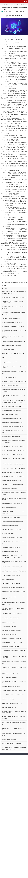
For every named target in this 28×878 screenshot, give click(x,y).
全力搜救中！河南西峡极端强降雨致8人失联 (11, 418)
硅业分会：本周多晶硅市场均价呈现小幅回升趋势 (13, 464)
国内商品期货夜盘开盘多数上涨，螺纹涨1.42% (12, 322)
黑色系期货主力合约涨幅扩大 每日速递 (10, 646)
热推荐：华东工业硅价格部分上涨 (9, 677)
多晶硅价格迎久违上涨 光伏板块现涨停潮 (11, 318)
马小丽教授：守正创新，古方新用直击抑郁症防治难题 (14, 450)
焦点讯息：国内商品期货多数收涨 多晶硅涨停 (12, 537)
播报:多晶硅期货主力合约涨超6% (9, 634)
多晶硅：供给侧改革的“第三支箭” (9, 507)
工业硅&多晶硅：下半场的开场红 (9, 357)
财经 (13, 4)
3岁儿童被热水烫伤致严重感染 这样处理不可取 (12, 454)
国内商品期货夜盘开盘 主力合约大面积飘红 (11, 345)
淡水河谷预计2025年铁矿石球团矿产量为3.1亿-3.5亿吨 (14, 381)
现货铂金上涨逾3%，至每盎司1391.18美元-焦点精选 (13, 326)
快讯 (24, 4)
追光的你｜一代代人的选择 (8, 533)
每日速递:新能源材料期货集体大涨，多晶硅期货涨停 (13, 587)
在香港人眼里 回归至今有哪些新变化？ (10, 551)
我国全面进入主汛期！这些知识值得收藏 (11, 436)
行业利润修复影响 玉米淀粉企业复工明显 (11, 583)
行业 (10, 4)
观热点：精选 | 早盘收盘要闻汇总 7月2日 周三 (12, 703)
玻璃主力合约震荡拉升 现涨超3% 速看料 (11, 686)
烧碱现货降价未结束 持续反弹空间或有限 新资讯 (12, 503)
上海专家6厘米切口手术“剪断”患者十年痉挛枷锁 (12, 484)
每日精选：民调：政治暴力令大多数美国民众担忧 (13, 743)
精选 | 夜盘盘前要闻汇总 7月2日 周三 (10, 362)
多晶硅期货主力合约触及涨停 (8, 622)
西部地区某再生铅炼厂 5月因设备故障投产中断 (12, 642)
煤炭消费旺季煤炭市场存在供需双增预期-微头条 (12, 521)
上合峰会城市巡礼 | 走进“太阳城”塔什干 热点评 (12, 566)
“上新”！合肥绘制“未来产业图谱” (9, 377)
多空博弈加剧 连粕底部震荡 (8, 579)
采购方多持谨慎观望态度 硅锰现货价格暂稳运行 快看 (13, 341)
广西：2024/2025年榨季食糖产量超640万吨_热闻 (12, 529)
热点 (4, 4)
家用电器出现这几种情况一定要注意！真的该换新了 (13, 446)
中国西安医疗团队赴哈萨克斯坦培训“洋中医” (11, 406)
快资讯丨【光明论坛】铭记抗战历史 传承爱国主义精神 (14, 690)
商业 (18, 4)
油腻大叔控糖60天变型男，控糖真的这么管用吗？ (13, 426)
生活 (21, 4)
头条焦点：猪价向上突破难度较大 (9, 739)
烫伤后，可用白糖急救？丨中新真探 (10, 414)
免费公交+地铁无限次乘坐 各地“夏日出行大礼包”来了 (13, 468)
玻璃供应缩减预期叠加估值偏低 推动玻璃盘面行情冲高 (14, 571)
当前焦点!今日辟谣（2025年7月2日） (10, 488)
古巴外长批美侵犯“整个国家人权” (9, 707)
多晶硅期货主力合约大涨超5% (8, 699)
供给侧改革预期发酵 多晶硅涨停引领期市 (11, 547)
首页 (2, 4)
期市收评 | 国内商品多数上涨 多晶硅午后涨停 (12, 575)
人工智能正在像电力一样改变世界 (9, 626)
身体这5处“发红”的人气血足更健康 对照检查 (11, 480)
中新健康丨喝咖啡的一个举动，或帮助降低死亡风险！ (14, 410)
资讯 (7, 4)
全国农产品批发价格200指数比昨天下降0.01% (12, 613)
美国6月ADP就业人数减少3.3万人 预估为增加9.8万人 (13, 353)
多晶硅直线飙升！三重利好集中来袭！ (10, 673)
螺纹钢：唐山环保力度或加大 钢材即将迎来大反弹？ (13, 694)
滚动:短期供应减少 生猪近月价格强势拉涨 (11, 517)
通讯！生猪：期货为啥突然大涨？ (9, 349)
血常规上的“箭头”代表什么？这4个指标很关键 (12, 472)
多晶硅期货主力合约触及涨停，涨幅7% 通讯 (11, 630)
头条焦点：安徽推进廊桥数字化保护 (10, 385)
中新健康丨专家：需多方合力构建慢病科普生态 (12, 422)
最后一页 (5, 285)
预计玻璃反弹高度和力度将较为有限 (10, 525)
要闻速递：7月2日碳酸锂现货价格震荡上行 (11, 638)
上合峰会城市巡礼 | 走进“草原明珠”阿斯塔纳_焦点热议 (14, 297)
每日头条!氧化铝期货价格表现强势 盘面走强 (11, 617)
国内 (15, 4)
